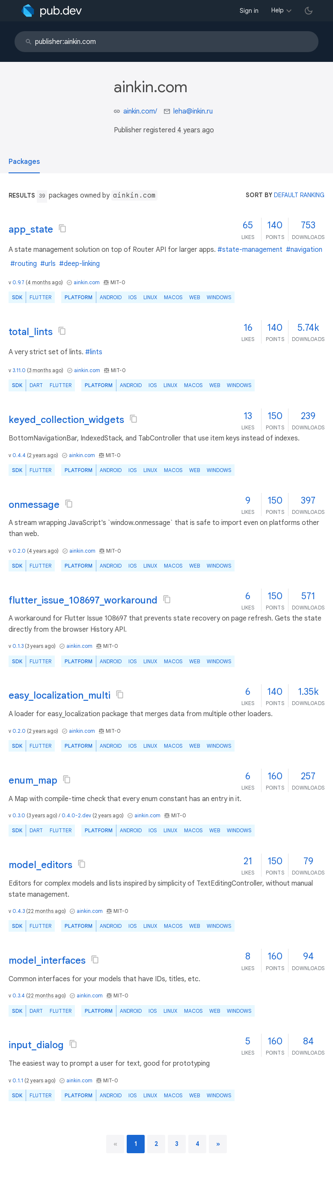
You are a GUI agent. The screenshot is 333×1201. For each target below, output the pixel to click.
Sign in (249, 11)
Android (111, 297)
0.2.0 (19, 551)
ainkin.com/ (140, 111)
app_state (31, 229)
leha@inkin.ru (193, 111)
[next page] (218, 1144)
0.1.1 (17, 1080)
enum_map (33, 780)
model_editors (40, 865)
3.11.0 (19, 370)
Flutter (40, 297)
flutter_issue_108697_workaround (83, 600)
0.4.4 (19, 455)
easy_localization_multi (59, 695)
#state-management (249, 249)
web (194, 297)
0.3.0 (18, 815)
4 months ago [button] (44, 282)
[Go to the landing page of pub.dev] (51, 10)
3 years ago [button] (40, 646)
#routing (23, 263)
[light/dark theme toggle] (308, 11)
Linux (150, 297)
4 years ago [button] (195, 130)
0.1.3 (18, 646)
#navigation (304, 249)
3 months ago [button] (45, 370)
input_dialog (36, 1045)
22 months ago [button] (46, 911)
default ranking (299, 195)
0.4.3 (18, 911)
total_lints (31, 332)
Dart (36, 385)
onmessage (34, 504)
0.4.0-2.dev (76, 815)
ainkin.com (87, 282)
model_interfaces (47, 960)
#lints (93, 352)
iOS (132, 297)
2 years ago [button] (42, 455)
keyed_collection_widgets (66, 420)
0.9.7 (18, 282)
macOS (173, 297)
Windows (219, 297)
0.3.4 (18, 995)
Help (277, 10)
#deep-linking (79, 263)
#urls (48, 263)
